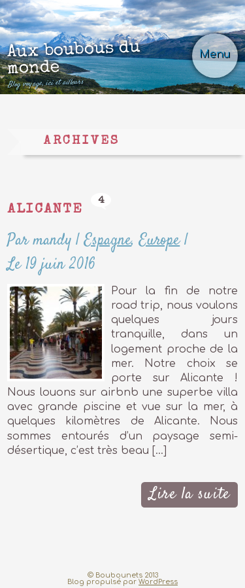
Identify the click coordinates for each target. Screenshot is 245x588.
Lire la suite (189, 494)
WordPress (158, 581)
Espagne (107, 240)
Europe (159, 240)
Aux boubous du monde (102, 63)
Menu (214, 54)
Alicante (45, 209)
